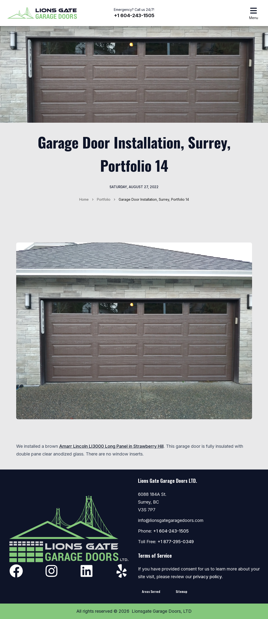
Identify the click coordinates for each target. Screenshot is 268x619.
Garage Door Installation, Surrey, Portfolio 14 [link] (154, 199)
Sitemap (181, 591)
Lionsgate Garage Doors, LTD (162, 611)
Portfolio (103, 199)
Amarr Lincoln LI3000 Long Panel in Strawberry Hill (111, 446)
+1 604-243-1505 (134, 15)
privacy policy (207, 576)
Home (84, 199)
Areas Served (151, 591)
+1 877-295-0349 (176, 541)
